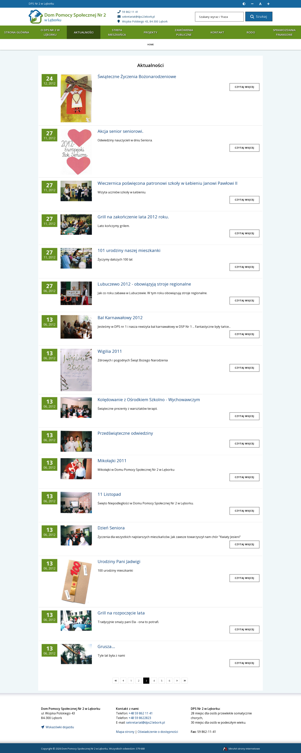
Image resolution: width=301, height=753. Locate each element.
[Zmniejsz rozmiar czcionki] (252, 3)
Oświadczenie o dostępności (158, 732)
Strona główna (16, 32)
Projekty (150, 32)
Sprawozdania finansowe (284, 32)
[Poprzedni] (123, 681)
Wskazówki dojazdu (57, 727)
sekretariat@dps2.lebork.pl (145, 722)
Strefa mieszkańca (117, 32)
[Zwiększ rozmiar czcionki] (268, 3)
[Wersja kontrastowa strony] (244, 3)
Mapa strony (125, 732)
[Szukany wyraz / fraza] (219, 17)
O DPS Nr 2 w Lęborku (50, 32)
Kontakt (217, 32)
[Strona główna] (67, 16)
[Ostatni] (185, 681)
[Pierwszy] (115, 681)
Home (150, 44)
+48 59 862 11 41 (141, 713)
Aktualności (83, 32)
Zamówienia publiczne (184, 32)
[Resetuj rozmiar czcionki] (260, 3)
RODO (251, 32)
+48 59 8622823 (140, 718)
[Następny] (177, 681)
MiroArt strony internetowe (241, 748)
